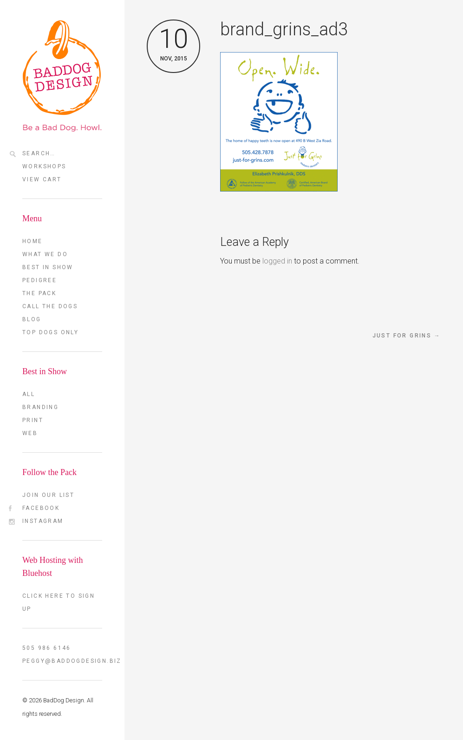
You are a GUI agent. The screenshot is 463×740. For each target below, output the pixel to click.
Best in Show (47, 267)
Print (32, 420)
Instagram (43, 521)
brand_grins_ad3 (284, 29)
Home (32, 241)
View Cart (42, 179)
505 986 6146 (46, 648)
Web (30, 433)
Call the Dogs (50, 306)
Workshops (44, 166)
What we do (45, 254)
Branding (40, 407)
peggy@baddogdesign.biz (62, 661)
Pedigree (39, 280)
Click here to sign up (58, 602)
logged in (277, 261)
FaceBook (40, 508)
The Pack (39, 293)
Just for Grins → (406, 335)
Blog (31, 319)
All (28, 394)
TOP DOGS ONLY (50, 332)
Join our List (48, 495)
